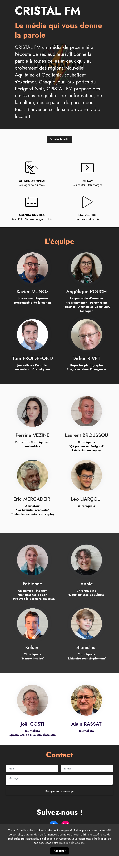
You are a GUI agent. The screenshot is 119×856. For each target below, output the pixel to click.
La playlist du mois (87, 219)
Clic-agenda (26, 185)
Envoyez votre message (59, 792)
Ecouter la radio (59, 139)
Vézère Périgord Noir (38, 219)
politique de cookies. (72, 853)
